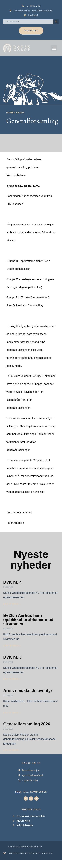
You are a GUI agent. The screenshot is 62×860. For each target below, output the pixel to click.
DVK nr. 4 (12, 582)
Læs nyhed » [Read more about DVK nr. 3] (12, 679)
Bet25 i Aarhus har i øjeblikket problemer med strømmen (28, 619)
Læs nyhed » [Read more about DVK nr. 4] (12, 604)
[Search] (56, 21)
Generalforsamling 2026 (26, 724)
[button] (54, 48)
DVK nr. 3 (12, 657)
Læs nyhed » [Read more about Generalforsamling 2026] (12, 750)
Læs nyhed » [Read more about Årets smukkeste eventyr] (12, 712)
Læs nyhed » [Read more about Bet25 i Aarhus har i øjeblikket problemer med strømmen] (12, 645)
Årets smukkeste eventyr (27, 690)
